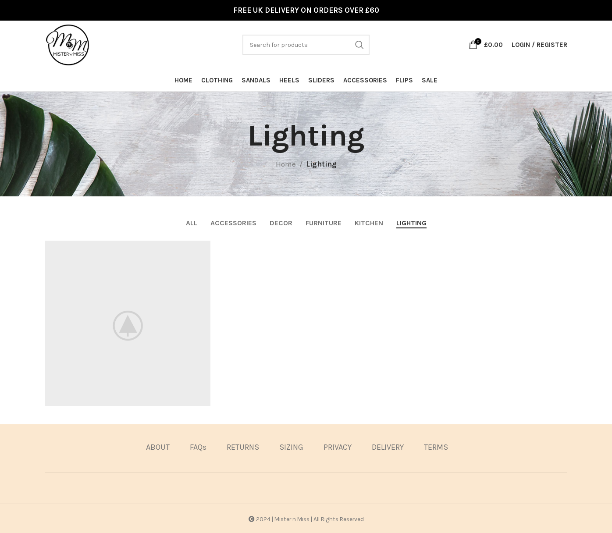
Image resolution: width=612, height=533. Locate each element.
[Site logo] (68, 43)
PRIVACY (338, 446)
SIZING (291, 446)
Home (286, 164)
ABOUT (158, 446)
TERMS (436, 446)
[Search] (306, 45)
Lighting (321, 164)
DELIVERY (388, 446)
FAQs (198, 446)
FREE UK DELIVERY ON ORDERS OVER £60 (306, 10)
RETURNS (243, 446)
